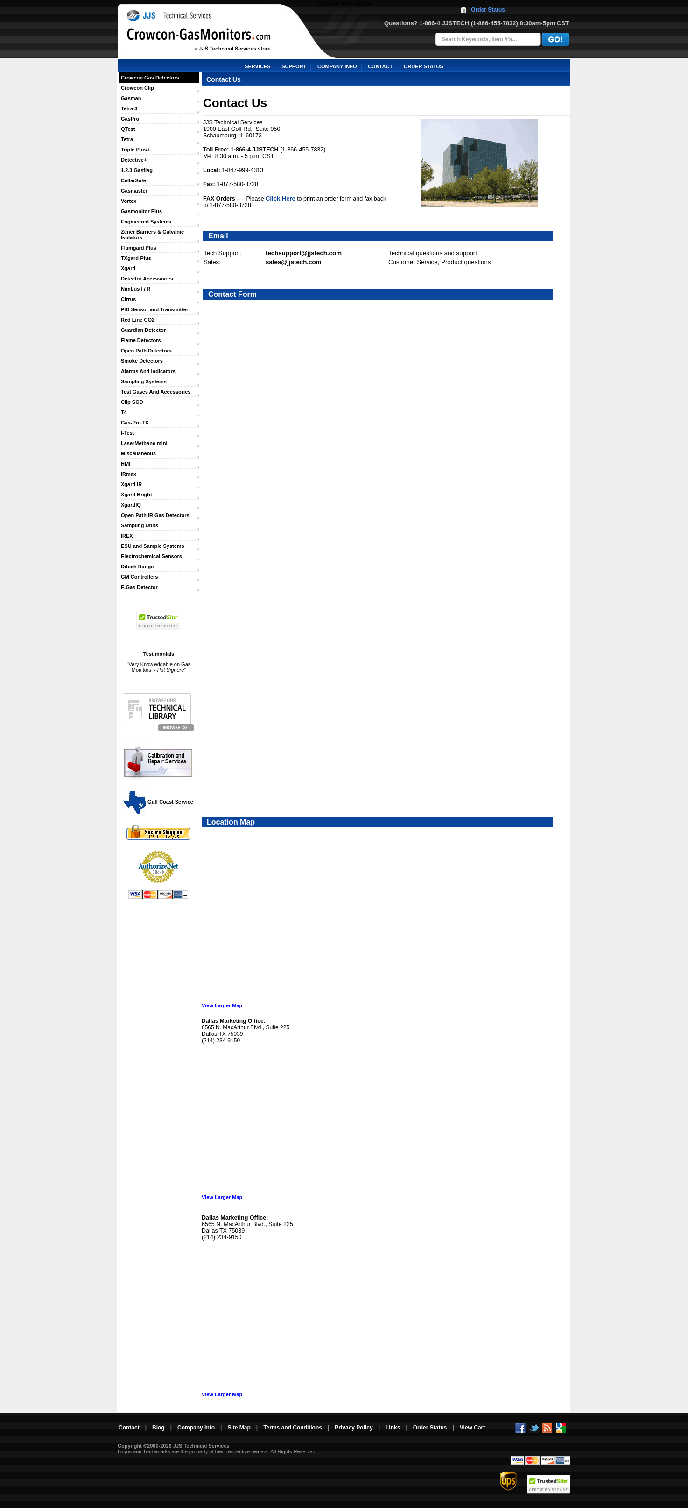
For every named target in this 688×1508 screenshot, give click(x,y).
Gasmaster (134, 191)
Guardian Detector (143, 330)
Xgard (128, 268)
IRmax (128, 474)
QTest (128, 129)
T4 (124, 412)
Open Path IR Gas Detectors (155, 515)
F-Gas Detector (139, 587)
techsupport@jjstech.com (304, 253)
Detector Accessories (147, 278)
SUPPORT (293, 66)
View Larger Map (222, 1005)
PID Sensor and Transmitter (154, 309)
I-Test (127, 433)
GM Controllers (139, 577)
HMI (125, 464)
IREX (127, 536)
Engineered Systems (146, 221)
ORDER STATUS (423, 66)
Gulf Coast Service (158, 801)
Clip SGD (132, 402)
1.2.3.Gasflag (137, 170)
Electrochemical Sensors (151, 556)
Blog (158, 1427)
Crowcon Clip (137, 88)
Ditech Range (137, 566)
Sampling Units (139, 525)
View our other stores (344, 3)
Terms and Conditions (292, 1427)
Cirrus (128, 299)
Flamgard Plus (138, 248)
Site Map (238, 1427)
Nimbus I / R (136, 289)
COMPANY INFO (337, 66)
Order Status (488, 10)
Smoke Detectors (142, 361)
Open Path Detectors (146, 350)
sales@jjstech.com (293, 262)
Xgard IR (131, 484)
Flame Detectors (141, 340)
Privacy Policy (353, 1427)
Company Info (196, 1427)
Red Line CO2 (137, 320)
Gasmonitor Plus (141, 211)
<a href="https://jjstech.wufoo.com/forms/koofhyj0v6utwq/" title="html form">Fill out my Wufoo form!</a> (386, 548)
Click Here (280, 198)
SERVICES (257, 66)
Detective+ (134, 160)
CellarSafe (133, 180)
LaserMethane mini (144, 443)
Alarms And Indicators (148, 371)
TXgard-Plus (136, 258)
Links (393, 1427)
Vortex (128, 201)
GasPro (130, 119)
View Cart (472, 1427)
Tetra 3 (129, 108)
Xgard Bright (136, 494)
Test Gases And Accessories (155, 392)
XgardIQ (131, 505)
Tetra (127, 139)
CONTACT (380, 66)
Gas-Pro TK (135, 422)
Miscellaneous (138, 453)
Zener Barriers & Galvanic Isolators (152, 234)
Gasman (131, 98)
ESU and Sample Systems (152, 546)
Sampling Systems (144, 381)
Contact (129, 1427)
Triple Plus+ (135, 149)
